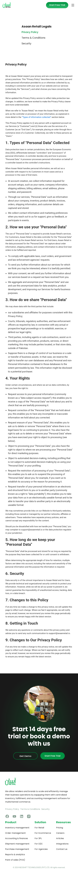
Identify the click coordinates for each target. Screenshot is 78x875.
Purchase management (17, 849)
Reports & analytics (15, 854)
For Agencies (41, 849)
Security (45, 809)
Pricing (59, 827)
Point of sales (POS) (15, 859)
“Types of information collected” (36, 117)
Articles (60, 838)
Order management (15, 833)
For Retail (39, 827)
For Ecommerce (43, 833)
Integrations (62, 843)
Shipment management (17, 843)
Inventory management (17, 827)
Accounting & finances (16, 838)
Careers (60, 833)
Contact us (61, 849)
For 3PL (38, 838)
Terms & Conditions (30, 809)
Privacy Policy (12, 809)
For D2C (39, 843)
